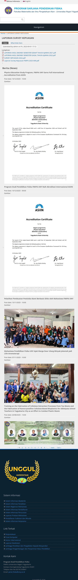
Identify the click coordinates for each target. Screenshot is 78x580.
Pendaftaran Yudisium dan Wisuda (18, 518)
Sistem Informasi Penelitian (15, 504)
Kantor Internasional (13, 540)
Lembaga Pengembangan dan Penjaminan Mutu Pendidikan (27, 549)
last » (59, 447)
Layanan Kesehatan (12, 543)
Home (3, 33)
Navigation (39, 27)
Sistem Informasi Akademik (15, 501)
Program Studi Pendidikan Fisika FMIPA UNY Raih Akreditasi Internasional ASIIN (38, 187)
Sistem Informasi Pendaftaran (16, 509)
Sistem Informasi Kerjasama (15, 521)
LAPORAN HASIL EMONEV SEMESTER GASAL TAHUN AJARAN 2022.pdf (30, 55)
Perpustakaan (10, 534)
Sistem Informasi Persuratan (16, 512)
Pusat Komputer (11, 537)
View (5, 43)
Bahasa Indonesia (12, 1)
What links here (16, 43)
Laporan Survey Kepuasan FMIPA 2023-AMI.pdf (21, 61)
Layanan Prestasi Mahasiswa (16, 515)
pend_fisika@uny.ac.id (16, 572)
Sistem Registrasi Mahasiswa (16, 507)
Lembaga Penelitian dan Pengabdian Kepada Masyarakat (26, 546)
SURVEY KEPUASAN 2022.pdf (14, 58)
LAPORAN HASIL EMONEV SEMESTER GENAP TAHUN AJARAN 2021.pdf (30, 53)
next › (53, 447)
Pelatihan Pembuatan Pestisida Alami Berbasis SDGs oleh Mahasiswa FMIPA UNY (38, 298)
